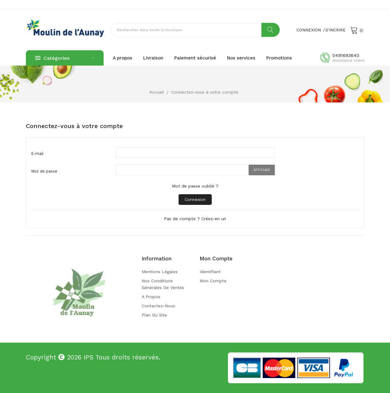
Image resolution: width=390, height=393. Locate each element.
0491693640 (345, 55)
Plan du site (154, 315)
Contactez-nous (158, 305)
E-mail (37, 153)
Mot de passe (44, 171)
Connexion (195, 199)
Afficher (262, 170)
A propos (151, 296)
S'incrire (335, 29)
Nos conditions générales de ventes (163, 284)
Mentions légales (160, 271)
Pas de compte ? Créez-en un (195, 218)
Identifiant (210, 271)
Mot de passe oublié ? (195, 186)
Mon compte (213, 280)
